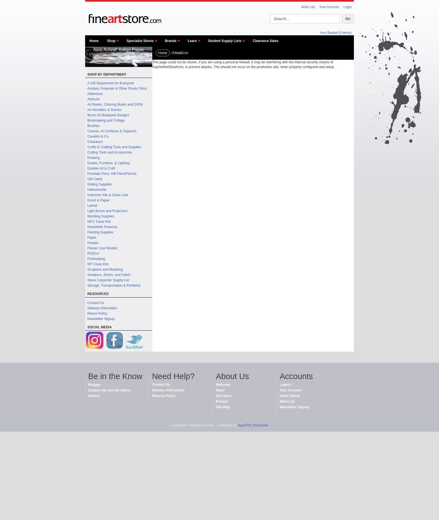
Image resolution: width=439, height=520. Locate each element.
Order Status (290, 396)
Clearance (95, 142)
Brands (170, 41)
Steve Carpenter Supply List (108, 280)
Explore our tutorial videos (109, 390)
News (220, 390)
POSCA (93, 254)
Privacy (222, 401)
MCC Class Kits (99, 222)
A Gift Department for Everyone (110, 83)
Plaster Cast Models (102, 248)
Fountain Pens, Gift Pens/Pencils (111, 174)
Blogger (94, 385)
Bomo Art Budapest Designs (108, 115)
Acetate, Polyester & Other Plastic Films (117, 88)
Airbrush (93, 99)
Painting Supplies (100, 232)
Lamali (92, 206)
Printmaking (96, 259)
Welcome (223, 385)
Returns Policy (164, 396)
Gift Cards (94, 179)
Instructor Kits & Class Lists (107, 195)
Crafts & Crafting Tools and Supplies (114, 147)
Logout (285, 385)
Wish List (308, 7)
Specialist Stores (140, 41)
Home (94, 41)
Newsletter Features (102, 227)
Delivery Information (102, 308)
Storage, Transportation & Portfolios (114, 285)
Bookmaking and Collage (106, 120)
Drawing (93, 158)
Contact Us (95, 303)
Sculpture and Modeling (105, 269)
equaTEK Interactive (253, 425)
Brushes (93, 126)
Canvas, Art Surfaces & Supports (111, 131)
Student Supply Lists (224, 41)
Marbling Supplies (100, 216)
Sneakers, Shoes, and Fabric (109, 275)
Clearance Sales (265, 41)
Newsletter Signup (101, 319)
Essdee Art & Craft (101, 168)
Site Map (223, 407)
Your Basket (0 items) (336, 33)
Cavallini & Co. (98, 136)
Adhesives (95, 94)
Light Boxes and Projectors (107, 211)
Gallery (94, 396)
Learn (192, 41)
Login (348, 7)
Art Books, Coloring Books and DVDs (115, 104)
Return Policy (97, 313)
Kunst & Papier (98, 200)
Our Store (223, 396)
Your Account (329, 7)
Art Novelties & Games (104, 110)
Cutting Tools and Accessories (109, 152)
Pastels (92, 243)
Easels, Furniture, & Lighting (108, 163)
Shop (111, 41)
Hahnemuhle (96, 190)
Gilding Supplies (99, 184)
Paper (91, 238)
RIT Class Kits (98, 264)
